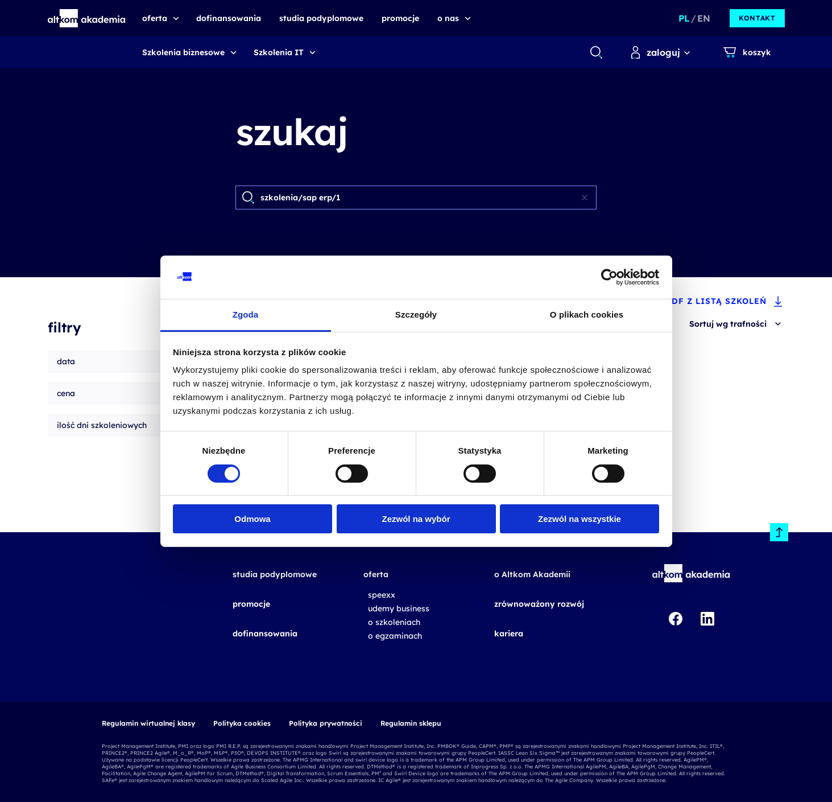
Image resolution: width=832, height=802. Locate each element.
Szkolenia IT (279, 52)
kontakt (757, 18)
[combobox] (596, 52)
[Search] (416, 197)
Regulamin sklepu (410, 723)
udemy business (398, 608)
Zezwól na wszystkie (579, 519)
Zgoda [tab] (246, 314)
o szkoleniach (394, 622)
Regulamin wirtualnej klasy (148, 723)
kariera (508, 633)
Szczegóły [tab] (416, 314)
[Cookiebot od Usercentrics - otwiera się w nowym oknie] (609, 277)
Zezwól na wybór (416, 519)
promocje (251, 604)
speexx (381, 595)
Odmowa (252, 519)
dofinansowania (265, 633)
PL (684, 18)
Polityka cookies (242, 723)
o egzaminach (395, 636)
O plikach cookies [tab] (586, 314)
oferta (375, 574)
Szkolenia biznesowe (183, 52)
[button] (87, 18)
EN (703, 18)
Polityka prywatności (325, 723)
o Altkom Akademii (532, 574)
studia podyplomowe (275, 574)
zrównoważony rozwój (539, 604)
